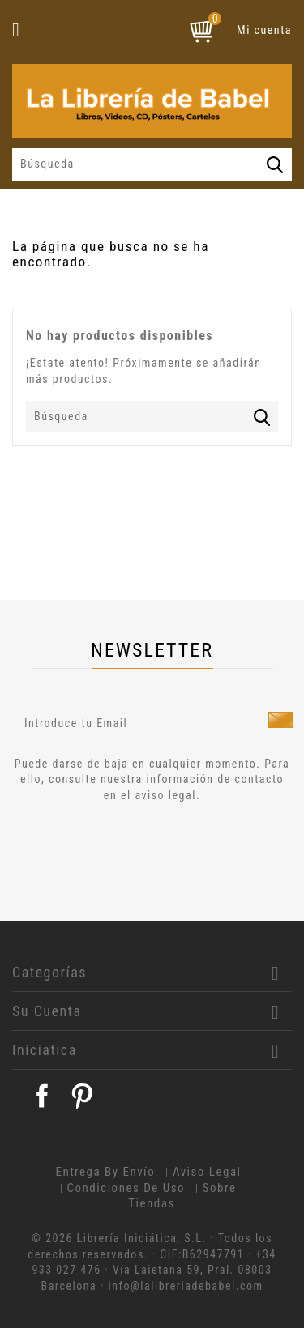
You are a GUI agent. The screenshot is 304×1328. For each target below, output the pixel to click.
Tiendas (151, 1203)
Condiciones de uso (126, 1188)
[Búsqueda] (152, 164)
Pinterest (82, 1095)
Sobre (220, 1188)
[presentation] (147, 848)
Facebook (42, 1095)
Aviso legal (207, 1171)
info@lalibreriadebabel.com (186, 1285)
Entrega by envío (105, 1171)
